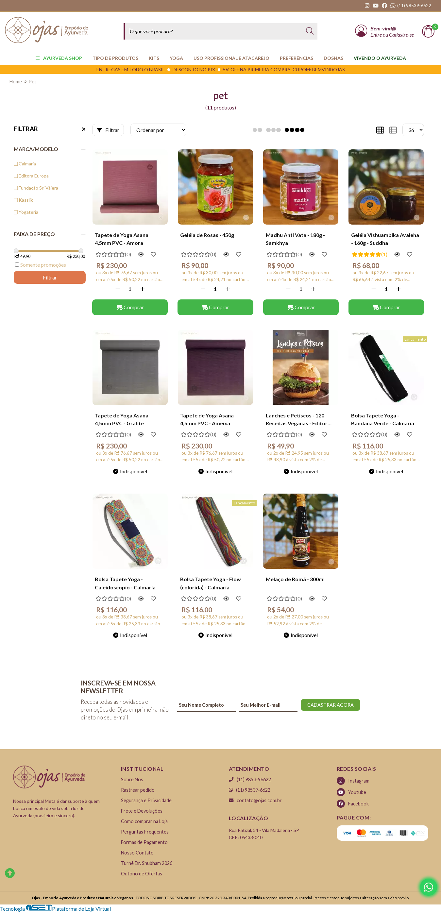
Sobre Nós (132, 779)
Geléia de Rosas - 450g (207, 235)
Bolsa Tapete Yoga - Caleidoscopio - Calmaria (125, 583)
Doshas (333, 58)
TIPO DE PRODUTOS (115, 58)
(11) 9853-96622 (250, 779)
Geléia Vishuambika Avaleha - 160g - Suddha (385, 239)
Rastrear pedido (138, 790)
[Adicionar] (142, 289)
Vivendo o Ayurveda (380, 58)
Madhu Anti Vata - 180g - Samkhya (295, 239)
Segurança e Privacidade (146, 800)
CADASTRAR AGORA (330, 705)
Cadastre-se (401, 34)
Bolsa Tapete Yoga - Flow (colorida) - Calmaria (210, 583)
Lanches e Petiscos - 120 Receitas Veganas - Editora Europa (298, 420)
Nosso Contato (137, 852)
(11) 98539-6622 (250, 790)
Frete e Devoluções (141, 811)
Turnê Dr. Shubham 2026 (146, 863)
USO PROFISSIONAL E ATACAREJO (231, 58)
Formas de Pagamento (144, 842)
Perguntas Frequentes (145, 832)
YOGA (176, 58)
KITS (154, 58)
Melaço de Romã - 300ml (295, 579)
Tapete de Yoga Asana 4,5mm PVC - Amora (121, 239)
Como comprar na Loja (144, 821)
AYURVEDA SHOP (59, 58)
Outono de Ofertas (141, 873)
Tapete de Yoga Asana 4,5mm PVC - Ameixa (207, 419)
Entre (376, 34)
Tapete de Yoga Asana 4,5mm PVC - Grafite (121, 419)
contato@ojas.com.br (255, 800)
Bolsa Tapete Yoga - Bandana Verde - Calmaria (382, 419)
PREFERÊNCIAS (296, 58)
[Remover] (117, 289)
